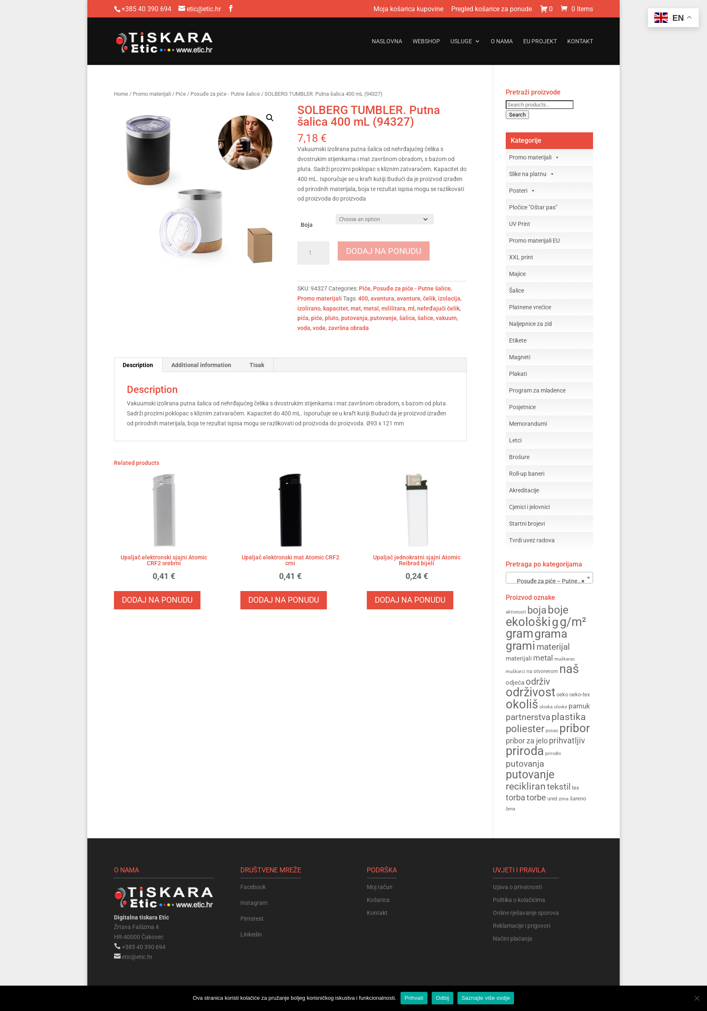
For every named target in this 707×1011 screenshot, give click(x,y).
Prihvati (414, 998)
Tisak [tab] (257, 365)
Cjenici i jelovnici (529, 507)
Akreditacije (524, 490)
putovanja (354, 318)
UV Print (519, 224)
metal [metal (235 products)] (543, 658)
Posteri (522, 190)
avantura (382, 298)
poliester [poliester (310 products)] (525, 729)
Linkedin (251, 934)
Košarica (378, 900)
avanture (408, 298)
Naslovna (387, 41)
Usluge (461, 41)
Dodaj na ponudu (383, 251)
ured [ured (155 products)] (552, 799)
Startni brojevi (527, 523)
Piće (181, 94)
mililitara (393, 308)
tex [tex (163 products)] (575, 788)
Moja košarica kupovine (408, 9)
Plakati (518, 373)
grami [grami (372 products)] (520, 646)
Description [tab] (138, 365)
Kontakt (580, 41)
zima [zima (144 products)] (564, 799)
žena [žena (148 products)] (510, 809)
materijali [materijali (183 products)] (519, 658)
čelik (429, 298)
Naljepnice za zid (530, 323)
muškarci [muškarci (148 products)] (515, 671)
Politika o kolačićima (519, 900)
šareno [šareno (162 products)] (578, 798)
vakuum (446, 318)
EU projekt (540, 41)
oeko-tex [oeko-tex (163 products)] (579, 694)
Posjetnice (522, 407)
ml (411, 308)
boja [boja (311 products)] (536, 610)
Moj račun (380, 887)
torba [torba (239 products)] (515, 797)
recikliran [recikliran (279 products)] (526, 786)
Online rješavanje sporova (526, 912)
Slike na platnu (532, 174)
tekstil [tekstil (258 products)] (559, 786)
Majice (517, 274)
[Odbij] (696, 998)
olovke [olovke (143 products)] (560, 707)
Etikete (518, 340)
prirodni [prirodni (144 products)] (553, 753)
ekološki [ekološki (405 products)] (528, 622)
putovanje (383, 318)
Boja (307, 224)
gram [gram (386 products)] (519, 634)
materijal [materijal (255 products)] (553, 646)
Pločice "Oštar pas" (533, 207)
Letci (515, 440)
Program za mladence (537, 390)
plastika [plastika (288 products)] (568, 717)
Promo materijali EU (534, 240)
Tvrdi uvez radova (532, 540)
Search (517, 115)
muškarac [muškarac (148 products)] (564, 659)
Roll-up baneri (526, 473)
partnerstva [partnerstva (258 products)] (528, 717)
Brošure (519, 457)
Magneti (519, 357)
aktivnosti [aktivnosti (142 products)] (516, 612)
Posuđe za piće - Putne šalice (225, 94)
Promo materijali (152, 94)
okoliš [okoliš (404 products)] (522, 704)
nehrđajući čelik (438, 308)
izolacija (449, 298)
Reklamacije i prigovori (521, 925)
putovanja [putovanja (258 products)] (525, 763)
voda (303, 328)
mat (356, 308)
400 (363, 298)
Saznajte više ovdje (486, 998)
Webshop (426, 41)
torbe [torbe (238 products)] (536, 797)
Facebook (253, 887)
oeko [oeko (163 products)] (562, 694)
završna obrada (348, 328)
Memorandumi (528, 423)
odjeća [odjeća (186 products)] (515, 682)
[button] (269, 117)
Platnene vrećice (530, 307)
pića (303, 318)
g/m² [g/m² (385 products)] (573, 622)
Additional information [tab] (201, 365)
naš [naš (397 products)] (569, 669)
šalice (425, 318)
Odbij (442, 998)
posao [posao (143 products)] (552, 730)
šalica (407, 318)
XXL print (521, 257)
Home (121, 94)
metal (371, 308)
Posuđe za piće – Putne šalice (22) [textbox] (551, 581)
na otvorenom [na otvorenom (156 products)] (542, 671)
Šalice (516, 290)
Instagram (253, 902)
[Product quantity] (313, 253)
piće (316, 318)
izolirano (309, 308)
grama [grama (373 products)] (550, 634)
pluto (332, 318)
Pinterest (252, 918)
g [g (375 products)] (555, 622)
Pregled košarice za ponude (491, 9)
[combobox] (549, 578)
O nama (502, 41)
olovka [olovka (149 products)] (546, 707)
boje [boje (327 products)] (558, 610)
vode (319, 328)
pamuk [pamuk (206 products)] (579, 706)
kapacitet (335, 308)
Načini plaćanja (512, 938)
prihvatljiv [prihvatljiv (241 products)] (567, 740)
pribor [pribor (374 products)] (574, 728)
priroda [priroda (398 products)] (525, 751)
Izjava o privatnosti (517, 887)
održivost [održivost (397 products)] (530, 692)
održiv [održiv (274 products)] (538, 681)
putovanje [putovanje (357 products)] (530, 774)
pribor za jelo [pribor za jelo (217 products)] (527, 740)
